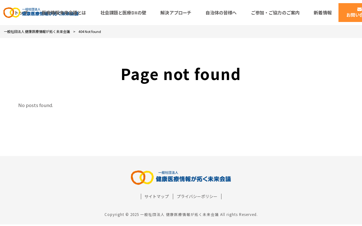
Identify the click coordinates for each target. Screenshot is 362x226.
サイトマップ (156, 196)
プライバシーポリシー (197, 196)
